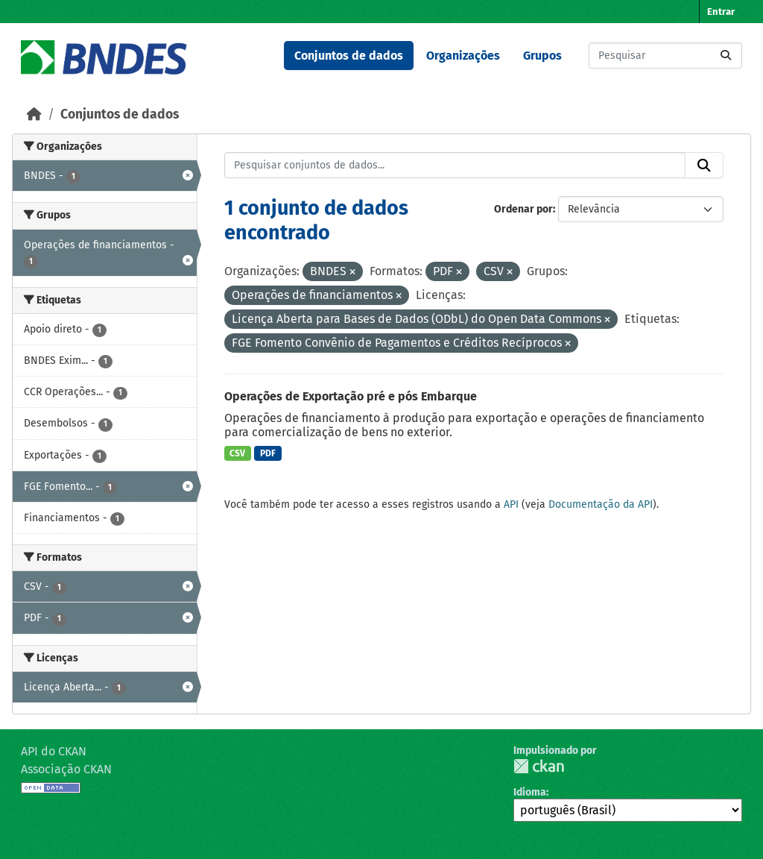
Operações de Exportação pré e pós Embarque (350, 396)
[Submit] (726, 56)
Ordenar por (523, 209)
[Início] (34, 114)
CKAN (538, 766)
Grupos (542, 55)
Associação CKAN (66, 769)
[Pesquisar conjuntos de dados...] (665, 56)
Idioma (529, 792)
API (511, 504)
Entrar (721, 11)
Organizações (463, 55)
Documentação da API (600, 504)
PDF (268, 453)
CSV (237, 453)
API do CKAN (53, 751)
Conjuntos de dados (348, 55)
